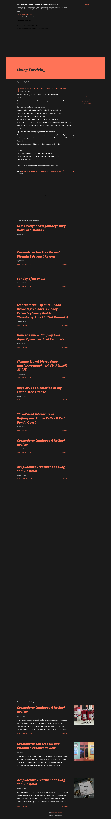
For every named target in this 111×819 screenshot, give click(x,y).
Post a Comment (27, 238)
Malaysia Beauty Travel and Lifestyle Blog (38, 4)
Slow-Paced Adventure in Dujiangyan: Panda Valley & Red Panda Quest (41, 418)
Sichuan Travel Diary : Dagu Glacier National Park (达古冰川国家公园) (42, 365)
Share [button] (84, 88)
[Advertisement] (52, 46)
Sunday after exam (31, 278)
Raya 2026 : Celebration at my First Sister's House (39, 390)
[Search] (87, 4)
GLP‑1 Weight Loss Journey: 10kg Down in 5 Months (41, 228)
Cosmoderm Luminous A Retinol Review (41, 442)
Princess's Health (86, 103)
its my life (84, 97)
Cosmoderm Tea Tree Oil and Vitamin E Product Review (38, 254)
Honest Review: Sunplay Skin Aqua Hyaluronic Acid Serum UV (40, 337)
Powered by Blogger (55, 812)
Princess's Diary (86, 101)
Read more (65, 238)
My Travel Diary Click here (25, 14)
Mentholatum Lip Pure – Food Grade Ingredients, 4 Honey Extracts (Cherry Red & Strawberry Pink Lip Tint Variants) (42, 311)
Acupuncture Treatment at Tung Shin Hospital (41, 469)
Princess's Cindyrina (87, 99)
